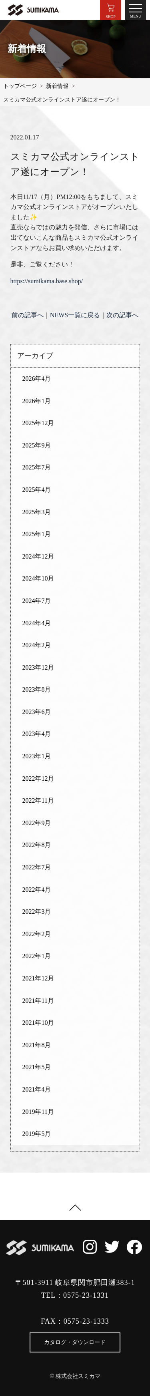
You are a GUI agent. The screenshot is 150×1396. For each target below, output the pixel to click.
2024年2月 (36, 645)
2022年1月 (36, 956)
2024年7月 (36, 600)
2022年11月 (38, 800)
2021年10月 (38, 1022)
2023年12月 (38, 667)
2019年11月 (38, 1111)
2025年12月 (38, 423)
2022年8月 (36, 844)
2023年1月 (36, 756)
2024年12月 (38, 556)
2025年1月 (36, 534)
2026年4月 (36, 378)
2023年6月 (36, 711)
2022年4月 (36, 889)
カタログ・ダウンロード (75, 1342)
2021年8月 (36, 1045)
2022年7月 (36, 867)
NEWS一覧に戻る (75, 315)
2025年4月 (36, 489)
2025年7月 (36, 467)
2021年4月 (36, 1089)
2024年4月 (36, 623)
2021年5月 (36, 1067)
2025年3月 (36, 512)
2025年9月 (36, 445)
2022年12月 (38, 778)
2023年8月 (36, 689)
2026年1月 (36, 401)
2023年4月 (36, 733)
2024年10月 (38, 578)
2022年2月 (36, 934)
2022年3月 (36, 911)
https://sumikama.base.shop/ (46, 281)
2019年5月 (36, 1133)
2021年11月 (38, 1000)
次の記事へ (122, 315)
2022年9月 (36, 822)
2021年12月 (38, 978)
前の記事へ (28, 315)
